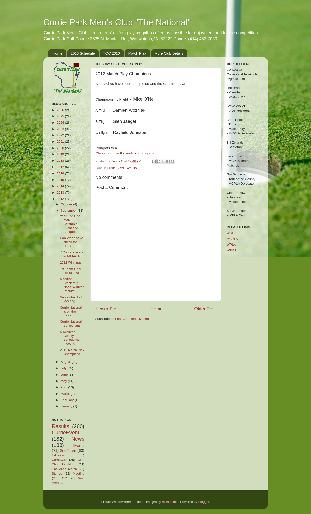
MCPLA (232, 239)
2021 (61, 141)
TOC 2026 (111, 53)
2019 (61, 154)
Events (78, 445)
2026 (61, 110)
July (64, 368)
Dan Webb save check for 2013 (71, 242)
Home (57, 53)
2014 (61, 186)
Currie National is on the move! (71, 311)
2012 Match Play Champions (72, 352)
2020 (61, 148)
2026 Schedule (83, 53)
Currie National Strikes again (71, 323)
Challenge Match (64, 469)
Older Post (205, 308)
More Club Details (169, 53)
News (77, 439)
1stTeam (58, 455)
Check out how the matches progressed (127, 153)
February (68, 400)
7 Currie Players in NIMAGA (71, 254)
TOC (63, 478)
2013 (61, 192)
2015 (61, 179)
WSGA (232, 233)
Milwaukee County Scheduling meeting (70, 338)
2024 (61, 122)
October (67, 204)
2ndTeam (68, 450)
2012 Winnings (70, 262)
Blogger (203, 502)
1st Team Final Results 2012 (71, 271)
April (64, 387)
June (65, 374)
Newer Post (107, 308)
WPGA (232, 250)
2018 (61, 160)
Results (131, 168)
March (66, 394)
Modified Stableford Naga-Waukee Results (72, 285)
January (67, 406)
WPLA (231, 244)
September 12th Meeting (71, 299)
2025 (61, 116)
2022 (61, 135)
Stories (57, 473)
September (69, 210)
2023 (61, 129)
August (66, 362)
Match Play (137, 53)
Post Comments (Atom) (132, 318)
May (64, 381)
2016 (61, 173)
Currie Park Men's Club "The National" (117, 22)
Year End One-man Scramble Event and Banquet (70, 224)
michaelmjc (170, 502)
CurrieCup (59, 460)
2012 (61, 199)
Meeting (78, 473)
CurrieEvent (115, 168)
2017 (61, 167)
